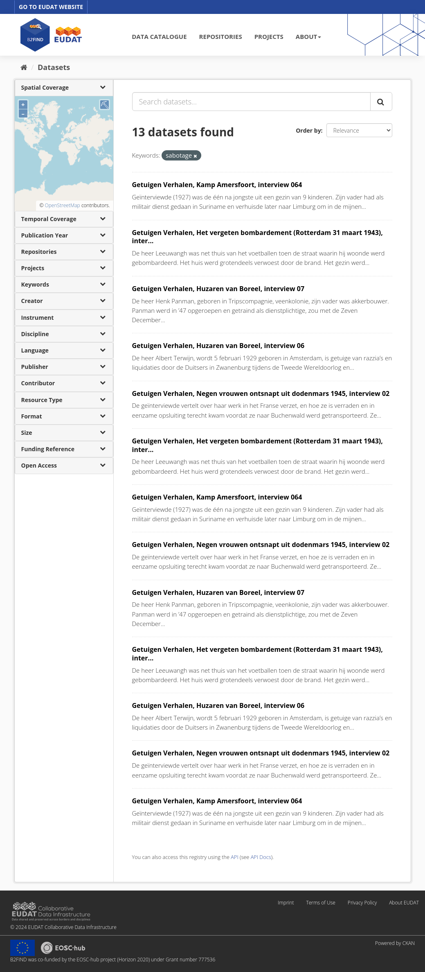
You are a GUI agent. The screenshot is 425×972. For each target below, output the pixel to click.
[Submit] (381, 101)
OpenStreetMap (62, 205)
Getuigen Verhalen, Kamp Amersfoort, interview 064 (217, 184)
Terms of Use (320, 902)
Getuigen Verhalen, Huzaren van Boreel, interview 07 (218, 288)
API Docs (261, 857)
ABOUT (308, 36)
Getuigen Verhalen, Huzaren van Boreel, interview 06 (218, 345)
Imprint (286, 902)
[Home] (23, 67)
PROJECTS (268, 36)
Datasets (54, 67)
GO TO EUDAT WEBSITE (51, 7)
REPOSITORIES (220, 36)
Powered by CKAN (395, 943)
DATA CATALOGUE (159, 36)
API (234, 857)
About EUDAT (404, 902)
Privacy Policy (362, 902)
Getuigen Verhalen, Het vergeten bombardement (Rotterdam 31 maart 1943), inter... (257, 237)
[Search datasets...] (251, 101)
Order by (308, 130)
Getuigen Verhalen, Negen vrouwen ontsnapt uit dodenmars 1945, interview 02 (261, 393)
